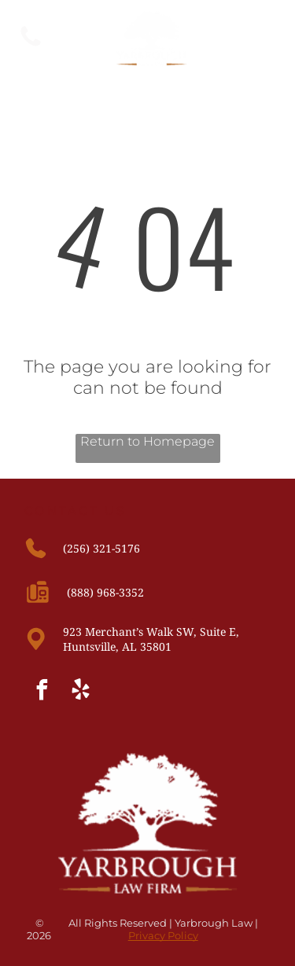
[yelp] (80, 692)
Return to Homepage (147, 441)
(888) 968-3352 (105, 592)
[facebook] (41, 692)
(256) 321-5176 (101, 548)
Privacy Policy (163, 935)
